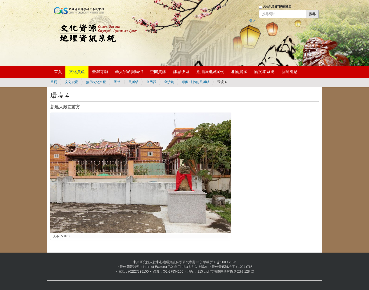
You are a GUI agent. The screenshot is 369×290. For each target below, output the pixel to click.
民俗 (117, 82)
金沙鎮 (169, 82)
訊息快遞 (181, 71)
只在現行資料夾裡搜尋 (277, 6)
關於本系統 (264, 71)
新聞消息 (289, 71)
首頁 (58, 71)
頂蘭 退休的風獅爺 (195, 82)
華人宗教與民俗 (129, 71)
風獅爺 (133, 82)
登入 (252, 20)
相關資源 (239, 71)
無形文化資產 (96, 82)
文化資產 (77, 71)
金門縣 (151, 82)
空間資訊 (158, 71)
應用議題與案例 (210, 71)
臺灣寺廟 (100, 71)
